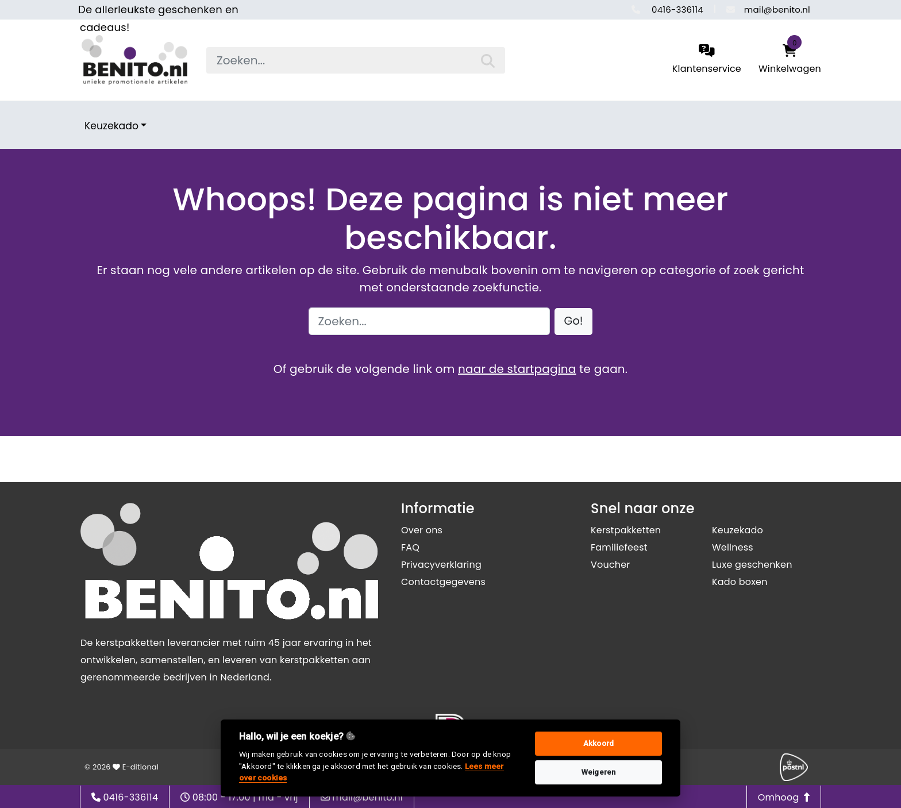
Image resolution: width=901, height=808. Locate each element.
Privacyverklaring (441, 564)
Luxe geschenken (752, 564)
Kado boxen (740, 581)
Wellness (732, 547)
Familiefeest (619, 547)
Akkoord (598, 743)
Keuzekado (111, 126)
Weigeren (599, 772)
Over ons (421, 530)
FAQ (410, 547)
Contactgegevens (443, 581)
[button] (574, 321)
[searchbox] (355, 60)
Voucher (610, 564)
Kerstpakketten (626, 530)
